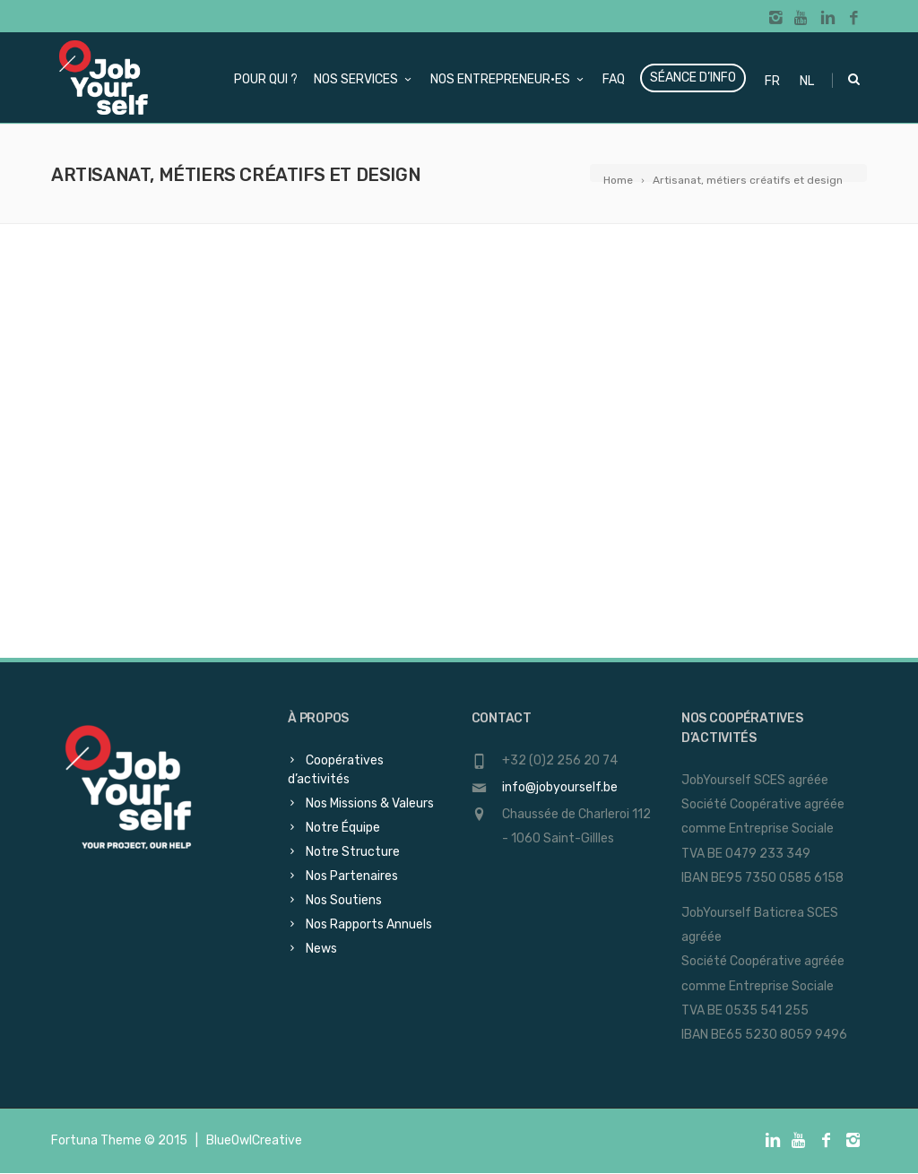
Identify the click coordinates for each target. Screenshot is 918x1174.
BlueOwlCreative (254, 1140)
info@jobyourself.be (560, 787)
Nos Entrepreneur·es (508, 79)
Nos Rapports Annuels (369, 924)
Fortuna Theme (96, 1140)
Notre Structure (353, 851)
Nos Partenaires (352, 876)
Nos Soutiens (344, 900)
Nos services (364, 79)
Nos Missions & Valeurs (370, 803)
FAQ (613, 79)
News (321, 948)
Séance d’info (693, 77)
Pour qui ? (266, 79)
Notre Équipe (343, 827)
